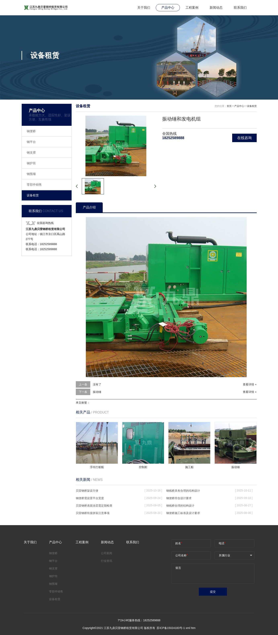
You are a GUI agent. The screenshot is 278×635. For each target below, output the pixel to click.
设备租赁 (33, 195)
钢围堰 (31, 174)
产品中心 (167, 7)
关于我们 (143, 7)
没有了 (97, 384)
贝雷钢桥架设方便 (87, 490)
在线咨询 (244, 138)
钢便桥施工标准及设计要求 (183, 513)
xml (188, 628)
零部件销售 (34, 184)
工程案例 (192, 7)
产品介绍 (89, 207)
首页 (229, 106)
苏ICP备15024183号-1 (171, 628)
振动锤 (97, 391)
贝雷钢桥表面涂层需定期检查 (94, 505)
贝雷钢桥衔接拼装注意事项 (93, 513)
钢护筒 (31, 163)
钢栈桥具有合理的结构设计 (183, 490)
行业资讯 (106, 560)
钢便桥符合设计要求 (179, 498)
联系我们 (240, 7)
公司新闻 (106, 553)
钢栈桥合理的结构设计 (180, 505)
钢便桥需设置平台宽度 (90, 498)
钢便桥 (31, 131)
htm (193, 628)
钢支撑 (31, 152)
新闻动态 (216, 7)
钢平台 (31, 142)
